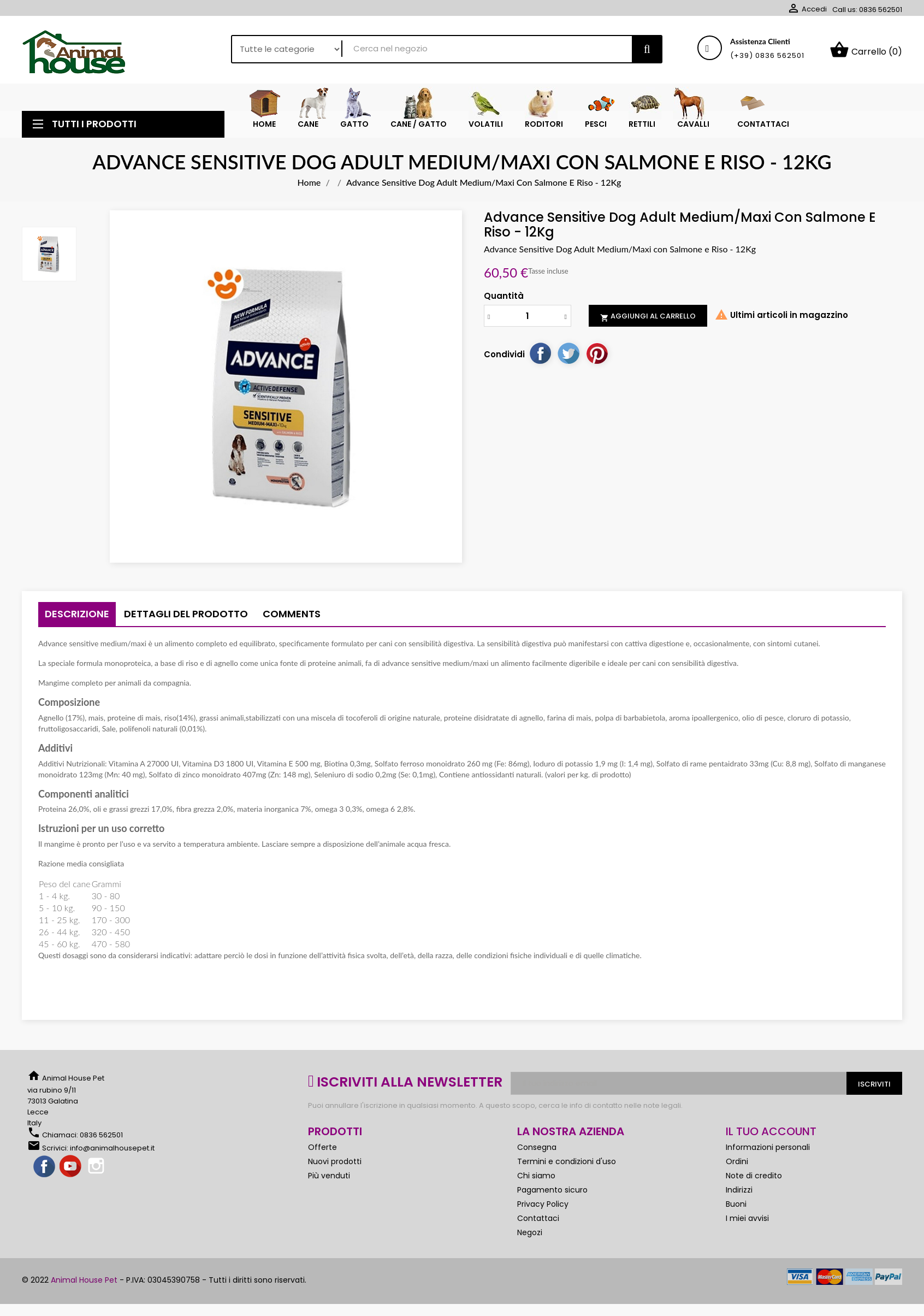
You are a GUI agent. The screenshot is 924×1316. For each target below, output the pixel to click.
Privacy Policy (542, 1206)
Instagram (97, 1170)
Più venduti (329, 1178)
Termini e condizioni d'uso (566, 1164)
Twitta (568, 356)
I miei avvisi (747, 1220)
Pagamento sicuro (552, 1192)
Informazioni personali (768, 1149)
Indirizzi (739, 1192)
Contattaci (538, 1220)
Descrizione (77, 616)
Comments (292, 616)
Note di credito (754, 1178)
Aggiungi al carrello (648, 319)
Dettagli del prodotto (186, 616)
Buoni (736, 1206)
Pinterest (597, 356)
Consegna (536, 1149)
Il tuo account (771, 1134)
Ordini (737, 1164)
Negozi (529, 1235)
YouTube (71, 1170)
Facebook (45, 1170)
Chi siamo (536, 1178)
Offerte (322, 1149)
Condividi (540, 356)
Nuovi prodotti (335, 1164)
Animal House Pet (84, 1282)
